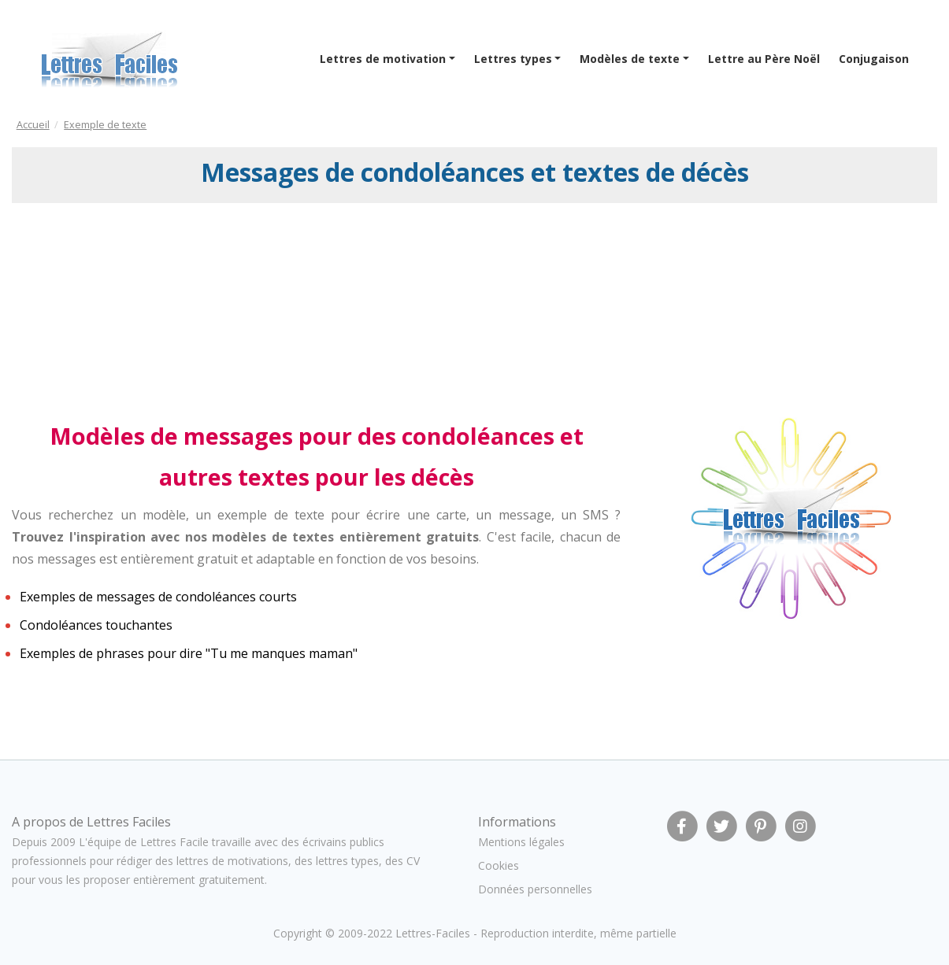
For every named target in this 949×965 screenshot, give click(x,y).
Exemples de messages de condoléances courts (158, 596)
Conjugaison (874, 58)
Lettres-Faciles (432, 933)
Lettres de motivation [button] (383, 58)
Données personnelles (535, 889)
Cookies (498, 865)
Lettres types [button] (513, 58)
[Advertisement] (140, 309)
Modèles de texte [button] (630, 58)
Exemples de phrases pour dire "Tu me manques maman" (189, 653)
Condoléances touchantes (96, 625)
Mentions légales (521, 841)
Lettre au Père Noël (764, 58)
